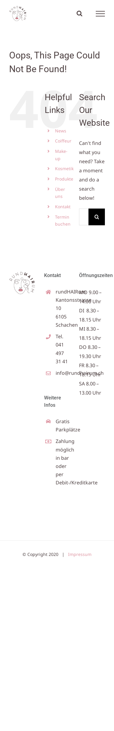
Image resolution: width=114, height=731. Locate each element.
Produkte (64, 179)
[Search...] (83, 217)
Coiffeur (63, 141)
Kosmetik (64, 168)
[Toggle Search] (79, 13)
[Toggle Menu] (100, 13)
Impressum (80, 554)
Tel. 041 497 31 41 (62, 349)
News (60, 131)
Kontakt (63, 206)
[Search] (96, 217)
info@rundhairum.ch (63, 373)
